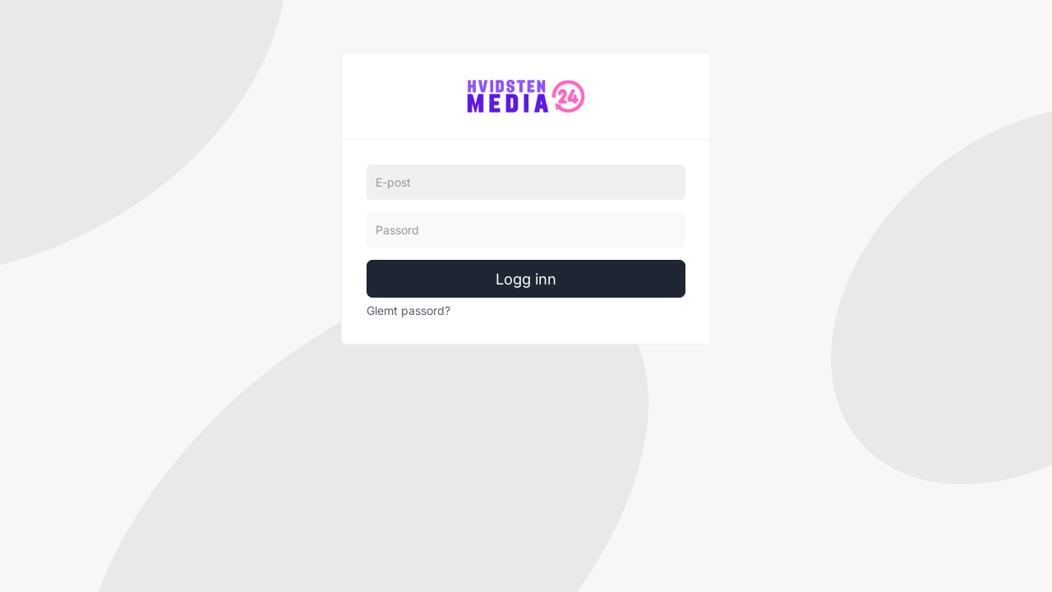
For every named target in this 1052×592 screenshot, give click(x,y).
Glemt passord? (408, 310)
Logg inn (526, 279)
